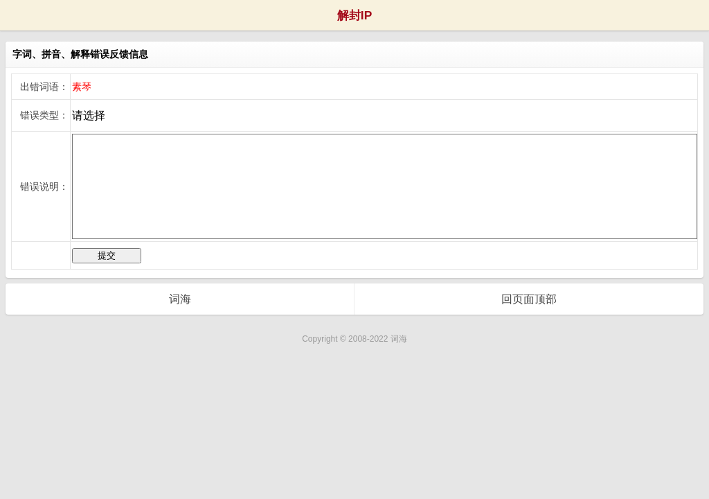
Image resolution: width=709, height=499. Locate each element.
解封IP (354, 15)
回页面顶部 (529, 299)
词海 (180, 299)
